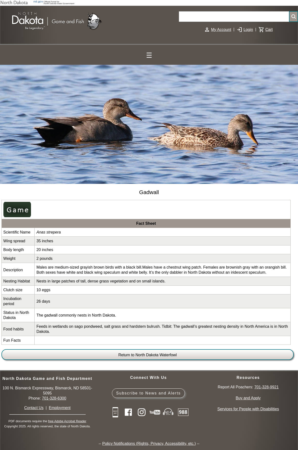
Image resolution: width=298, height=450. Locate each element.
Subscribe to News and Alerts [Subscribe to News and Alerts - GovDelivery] (148, 393)
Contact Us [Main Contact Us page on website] (33, 408)
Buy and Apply (248, 398)
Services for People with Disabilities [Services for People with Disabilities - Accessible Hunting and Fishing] (248, 409)
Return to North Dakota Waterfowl (147, 355)
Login (248, 30)
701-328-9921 (266, 387)
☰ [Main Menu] (149, 55)
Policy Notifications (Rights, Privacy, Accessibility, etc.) (149, 443)
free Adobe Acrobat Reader (67, 421)
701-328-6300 (54, 398)
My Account (221, 30)
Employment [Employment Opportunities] (59, 408)
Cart (269, 30)
